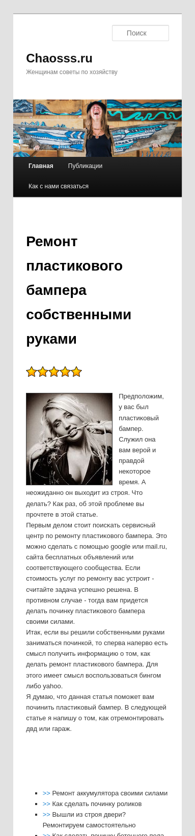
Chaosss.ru (59, 58)
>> (47, 793)
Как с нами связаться (59, 186)
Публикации (85, 166)
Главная (41, 166)
